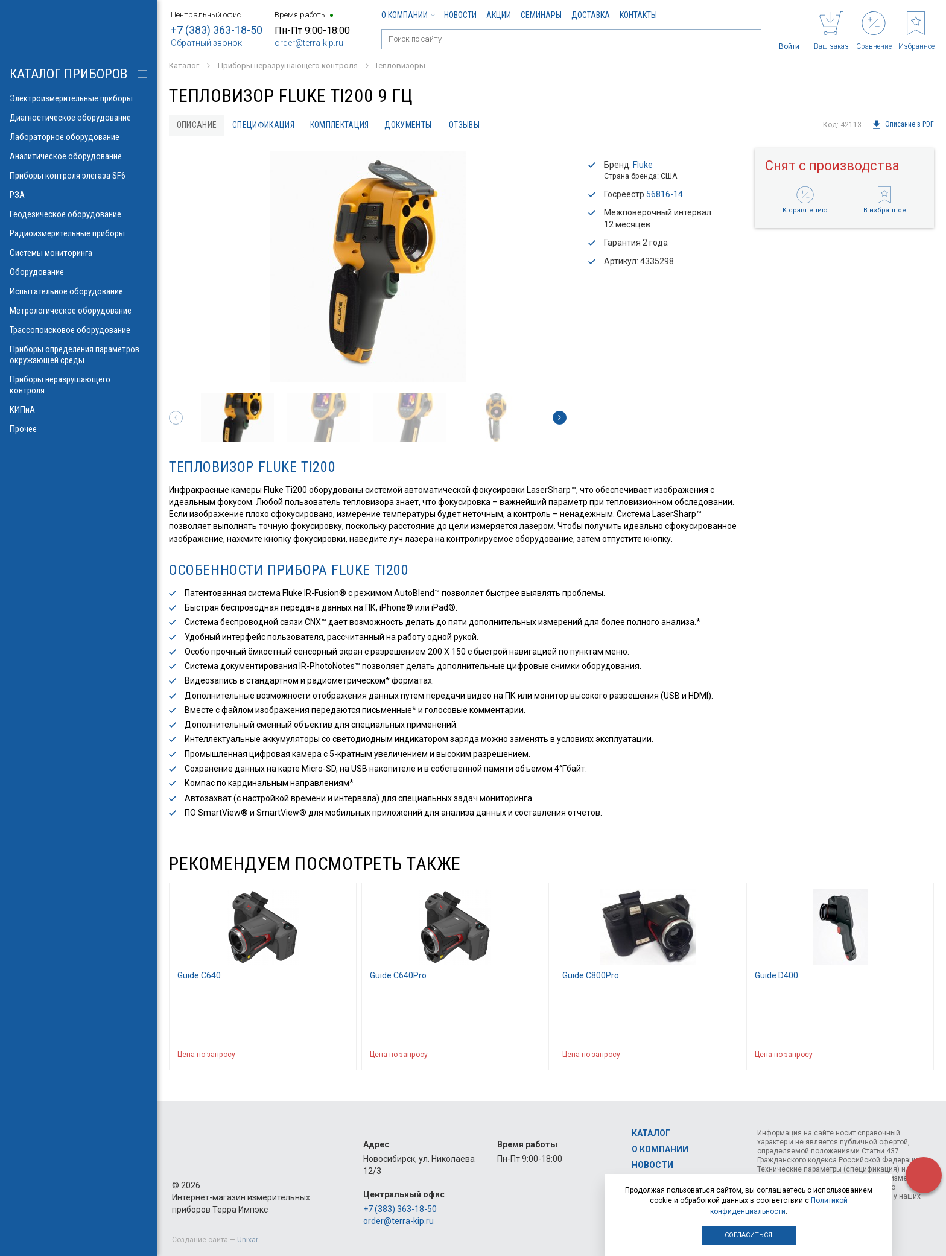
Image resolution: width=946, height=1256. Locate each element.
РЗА (78, 194)
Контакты (638, 15)
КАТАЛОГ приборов (68, 73)
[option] (368, 266)
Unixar (247, 1239)
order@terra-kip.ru (309, 43)
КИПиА (78, 409)
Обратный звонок (206, 43)
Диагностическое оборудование (78, 117)
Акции (498, 15)
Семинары (541, 15)
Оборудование (78, 272)
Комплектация (340, 125)
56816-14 (664, 194)
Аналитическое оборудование (78, 156)
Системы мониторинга (78, 252)
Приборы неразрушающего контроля (78, 385)
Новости (460, 15)
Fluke (643, 165)
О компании (407, 15)
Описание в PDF (903, 125)
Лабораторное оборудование (78, 137)
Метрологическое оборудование (78, 310)
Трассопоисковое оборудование (78, 330)
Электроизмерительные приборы (78, 98)
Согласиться (748, 1235)
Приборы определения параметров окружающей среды (78, 355)
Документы (409, 125)
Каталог (651, 1133)
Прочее (78, 428)
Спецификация (264, 125)
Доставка (590, 15)
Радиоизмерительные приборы (78, 233)
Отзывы (465, 125)
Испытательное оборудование (78, 291)
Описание (197, 125)
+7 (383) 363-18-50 (216, 30)
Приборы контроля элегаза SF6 (78, 175)
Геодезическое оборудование (78, 214)
